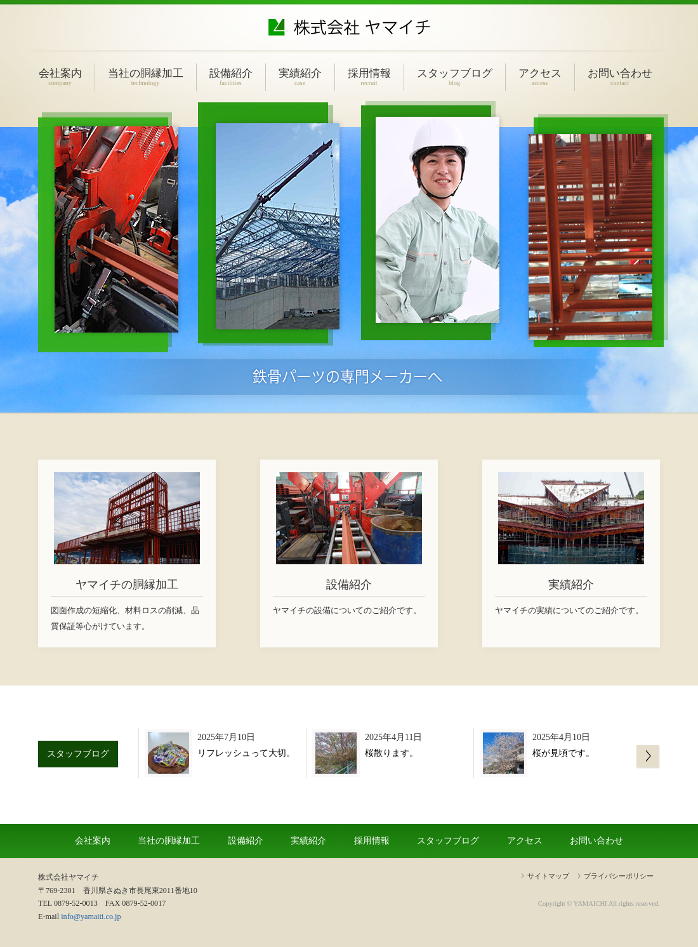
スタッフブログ (454, 76)
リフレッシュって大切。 (246, 753)
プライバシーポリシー (619, 876)
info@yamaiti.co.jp (91, 916)
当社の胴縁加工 (145, 76)
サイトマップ (548, 876)
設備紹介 (231, 76)
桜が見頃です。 (563, 753)
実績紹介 (300, 76)
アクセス (540, 76)
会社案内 (60, 76)
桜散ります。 (391, 753)
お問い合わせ (620, 76)
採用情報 (369, 76)
